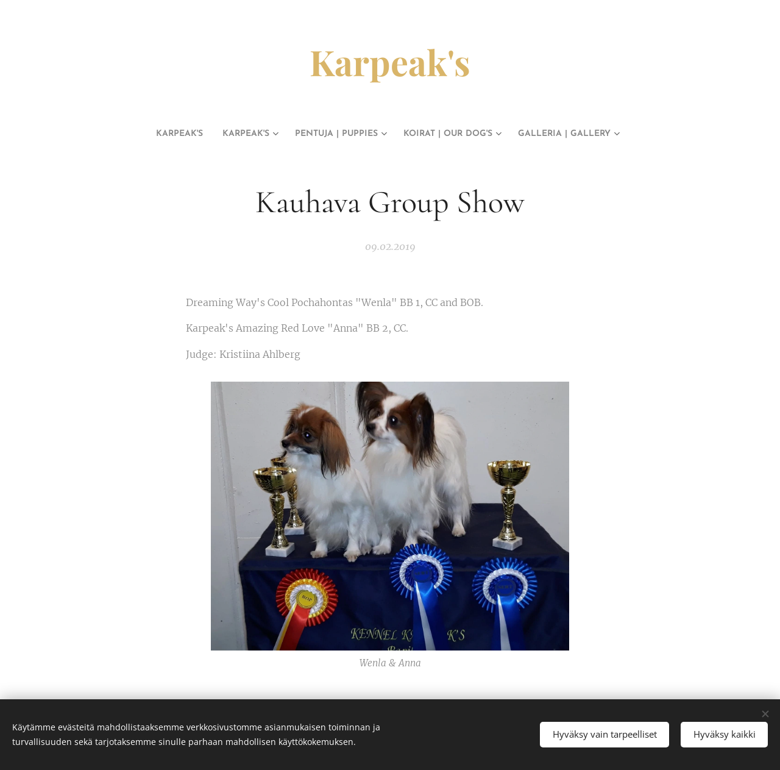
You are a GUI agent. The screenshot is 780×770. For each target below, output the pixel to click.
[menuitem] (142, 134)
